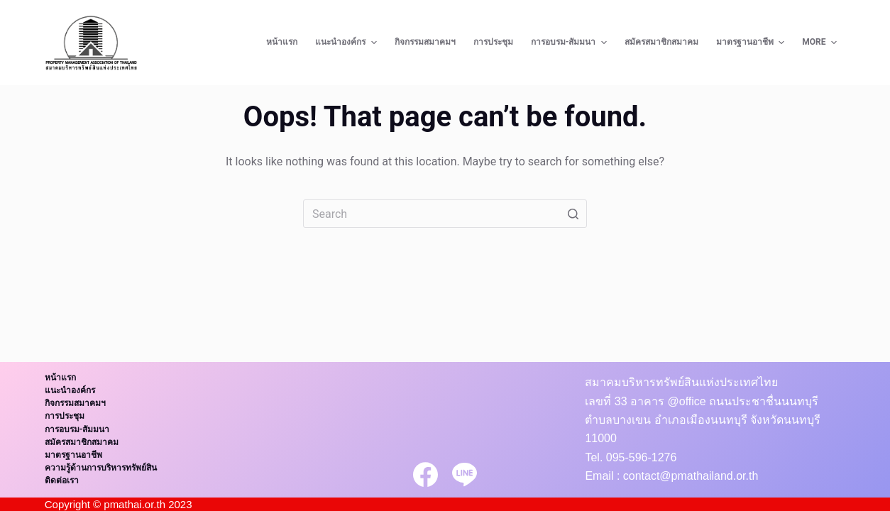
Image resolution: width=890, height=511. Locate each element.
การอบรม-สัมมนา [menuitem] (570, 42)
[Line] (464, 474)
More (821, 42)
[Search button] (573, 213)
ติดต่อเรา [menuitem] (62, 480)
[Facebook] (425, 474)
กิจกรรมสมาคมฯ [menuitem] (425, 42)
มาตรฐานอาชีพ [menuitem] (752, 42)
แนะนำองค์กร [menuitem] (347, 42)
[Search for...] (445, 213)
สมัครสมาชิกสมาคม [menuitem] (661, 42)
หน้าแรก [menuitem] (281, 42)
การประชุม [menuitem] (493, 42)
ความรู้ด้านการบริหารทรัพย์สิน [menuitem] (101, 468)
